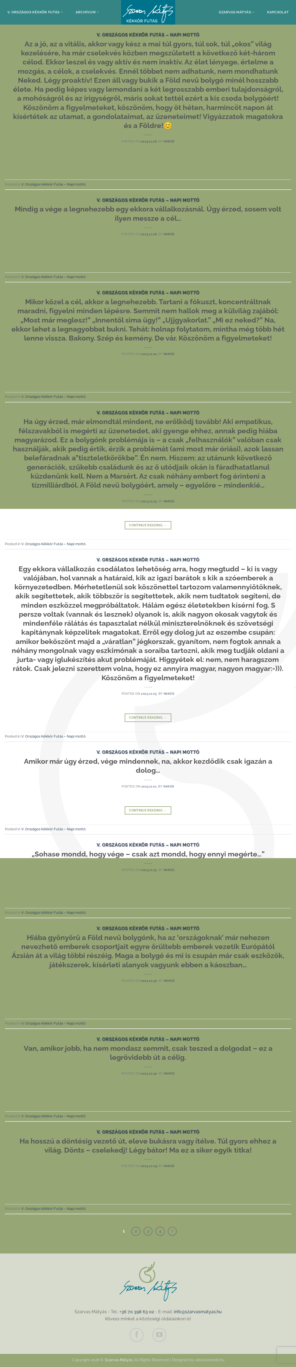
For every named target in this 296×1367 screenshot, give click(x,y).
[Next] (172, 1231)
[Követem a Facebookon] (136, 1335)
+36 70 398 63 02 (136, 1311)
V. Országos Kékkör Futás (35, 12)
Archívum (87, 12)
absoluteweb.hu (210, 1359)
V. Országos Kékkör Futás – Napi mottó (148, 34)
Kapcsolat (278, 12)
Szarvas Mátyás (237, 12)
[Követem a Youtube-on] (159, 1335)
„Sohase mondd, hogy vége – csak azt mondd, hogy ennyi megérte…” (148, 854)
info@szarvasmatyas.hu (198, 1311)
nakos (169, 141)
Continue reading (148, 165)
